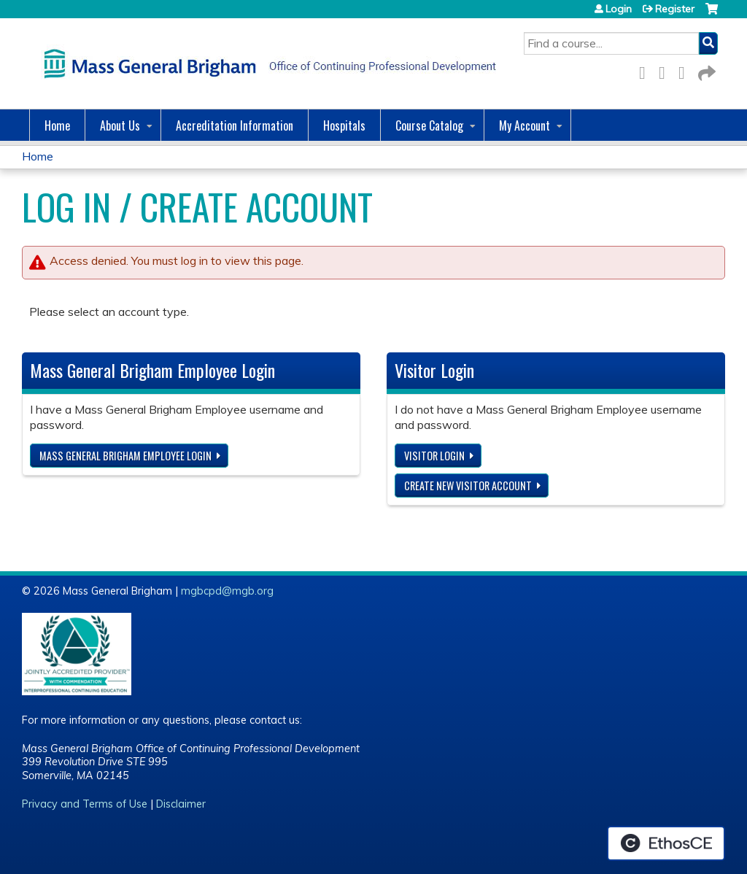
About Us (120, 125)
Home (57, 125)
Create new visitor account (468, 485)
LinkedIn (685, 70)
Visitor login (434, 455)
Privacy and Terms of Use (84, 804)
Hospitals (344, 125)
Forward (705, 70)
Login (618, 9)
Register (674, 9)
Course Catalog (429, 125)
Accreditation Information (234, 125)
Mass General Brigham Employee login (125, 455)
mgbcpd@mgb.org (227, 591)
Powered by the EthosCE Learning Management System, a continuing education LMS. (666, 843)
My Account (524, 125)
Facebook (646, 70)
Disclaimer (181, 804)
